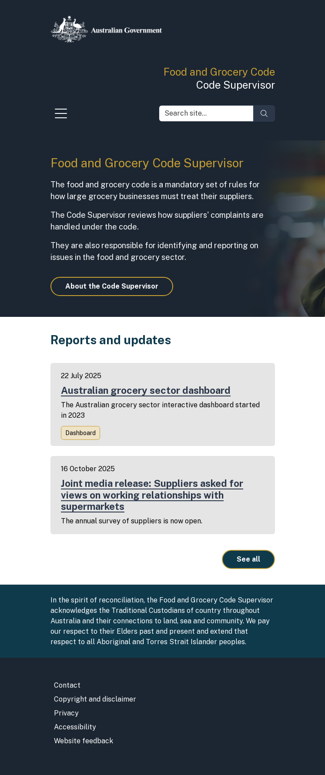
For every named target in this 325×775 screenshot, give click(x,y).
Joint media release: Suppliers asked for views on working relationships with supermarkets (152, 495)
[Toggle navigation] (60, 115)
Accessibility (75, 727)
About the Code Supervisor (111, 286)
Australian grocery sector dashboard (146, 390)
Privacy (66, 713)
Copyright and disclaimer (95, 699)
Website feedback (83, 741)
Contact (67, 685)
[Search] (264, 113)
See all (248, 559)
